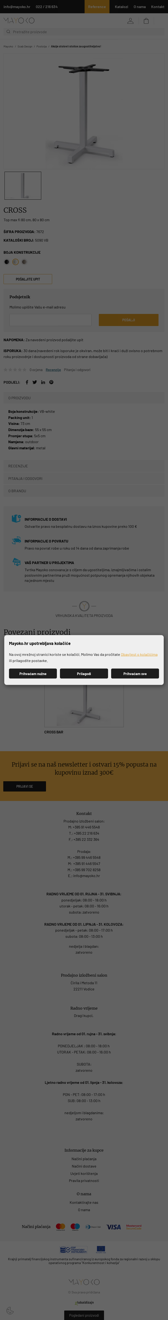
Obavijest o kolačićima (139, 654)
